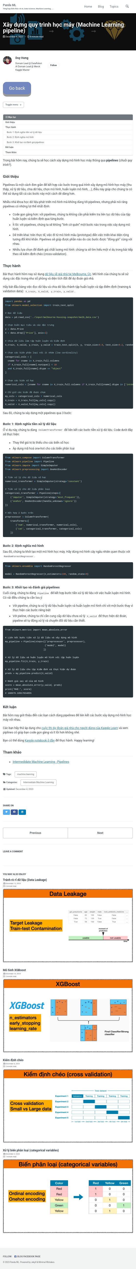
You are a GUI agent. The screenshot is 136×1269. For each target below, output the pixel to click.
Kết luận (9, 147)
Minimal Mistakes (46, 1261)
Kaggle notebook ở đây (40, 740)
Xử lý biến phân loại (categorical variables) (31, 1150)
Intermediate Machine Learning (38, 782)
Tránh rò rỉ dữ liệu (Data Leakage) (25, 879)
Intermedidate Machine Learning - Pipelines (41, 761)
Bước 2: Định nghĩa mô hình (20, 137)
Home (88, 6)
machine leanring (25, 774)
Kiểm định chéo (13, 1059)
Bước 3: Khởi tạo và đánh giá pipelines (25, 142)
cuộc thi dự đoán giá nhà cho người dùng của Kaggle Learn (80, 727)
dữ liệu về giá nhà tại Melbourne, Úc (68, 274)
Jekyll (33, 1261)
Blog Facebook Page (27, 1256)
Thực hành (10, 127)
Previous (35, 832)
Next (100, 832)
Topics (114, 6)
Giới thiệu (10, 122)
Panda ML (28, 6)
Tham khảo (10, 152)
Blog (101, 6)
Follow (53, 65)
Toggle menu (11, 104)
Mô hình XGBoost (14, 969)
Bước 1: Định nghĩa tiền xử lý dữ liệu (24, 132)
